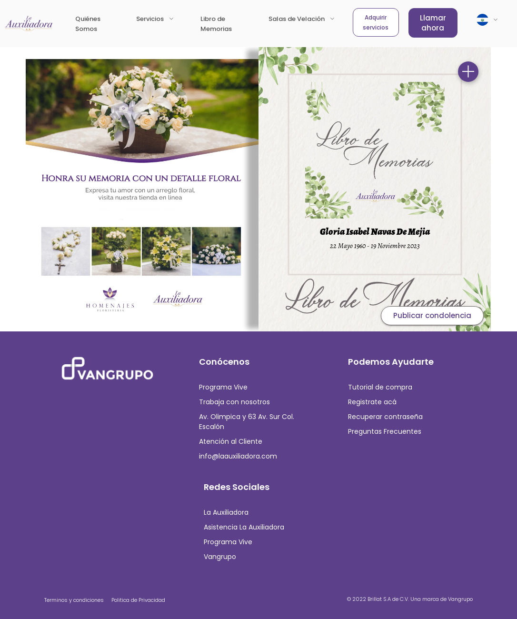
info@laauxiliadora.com (238, 456)
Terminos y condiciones (74, 600)
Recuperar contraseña (385, 416)
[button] (487, 19)
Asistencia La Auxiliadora (244, 527)
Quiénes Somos (87, 23)
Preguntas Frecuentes (384, 431)
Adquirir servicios (375, 22)
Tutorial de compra (380, 387)
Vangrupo (220, 556)
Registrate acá (372, 402)
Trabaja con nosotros (234, 402)
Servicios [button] (150, 18)
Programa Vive (223, 387)
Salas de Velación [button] (297, 18)
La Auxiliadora (226, 512)
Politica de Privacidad (138, 600)
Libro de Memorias (225, 23)
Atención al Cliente (230, 441)
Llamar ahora (433, 23)
